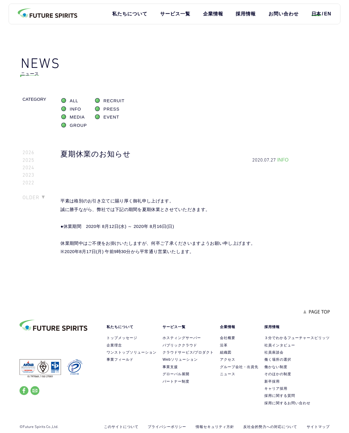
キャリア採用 (275, 388)
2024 (28, 167)
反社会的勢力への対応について (270, 427)
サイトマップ (318, 427)
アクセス (227, 359)
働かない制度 (275, 367)
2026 (28, 152)
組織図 (225, 352)
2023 (28, 175)
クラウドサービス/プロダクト (188, 352)
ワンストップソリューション (132, 352)
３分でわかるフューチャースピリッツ (297, 338)
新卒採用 (272, 381)
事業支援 (170, 367)
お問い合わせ (283, 13)
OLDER (30, 197)
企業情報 (213, 13)
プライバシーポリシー (167, 427)
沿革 (224, 345)
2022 (28, 183)
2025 (28, 160)
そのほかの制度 (277, 374)
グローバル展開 (176, 374)
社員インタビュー (279, 345)
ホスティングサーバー (182, 338)
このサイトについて (121, 427)
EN (327, 13)
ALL (74, 100)
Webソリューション (180, 359)
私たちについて (129, 13)
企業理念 (114, 345)
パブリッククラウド (180, 345)
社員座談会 (274, 352)
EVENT (111, 117)
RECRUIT (114, 100)
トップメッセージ (122, 338)
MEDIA (77, 117)
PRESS (112, 109)
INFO (75, 109)
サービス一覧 (175, 13)
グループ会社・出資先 (239, 367)
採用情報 (246, 13)
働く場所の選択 (277, 359)
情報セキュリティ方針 (215, 427)
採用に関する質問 (279, 396)
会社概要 (227, 338)
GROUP (78, 125)
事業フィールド (120, 359)
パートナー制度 (176, 381)
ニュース (227, 374)
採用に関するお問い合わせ (287, 403)
